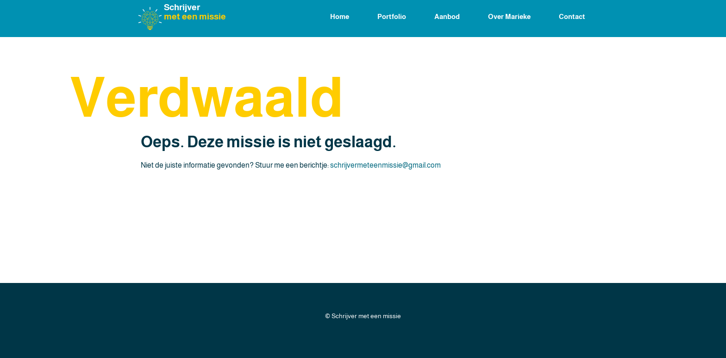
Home (339, 16)
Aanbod (447, 16)
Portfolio (391, 16)
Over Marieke (509, 16)
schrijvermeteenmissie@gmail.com (385, 165)
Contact (572, 16)
